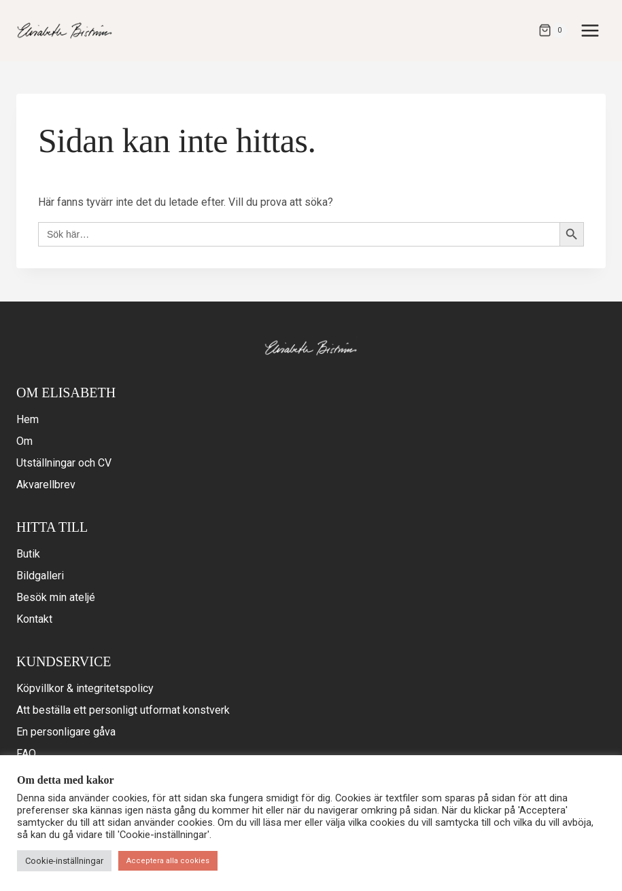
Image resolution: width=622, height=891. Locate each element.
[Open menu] (590, 30)
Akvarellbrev (45, 484)
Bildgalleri (40, 575)
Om (24, 441)
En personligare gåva (66, 731)
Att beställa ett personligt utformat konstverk (123, 710)
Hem (27, 419)
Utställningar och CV (63, 462)
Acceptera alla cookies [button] (167, 860)
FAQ (26, 753)
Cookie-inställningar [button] (64, 861)
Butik (28, 553)
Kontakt (34, 619)
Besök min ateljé (55, 597)
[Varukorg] (552, 30)
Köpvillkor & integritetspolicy (85, 688)
